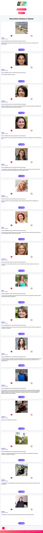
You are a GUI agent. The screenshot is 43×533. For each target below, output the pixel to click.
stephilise (3, 101)
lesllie (2, 290)
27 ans (6, 323)
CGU (30, 531)
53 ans (6, 260)
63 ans (6, 386)
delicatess (3, 448)
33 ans (6, 228)
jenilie (2, 227)
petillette (3, 195)
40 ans (6, 70)
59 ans (6, 196)
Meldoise (3, 322)
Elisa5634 (3, 416)
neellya (2, 132)
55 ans (6, 165)
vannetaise (3, 258)
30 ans (6, 449)
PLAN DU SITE (34, 531)
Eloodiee (3, 69)
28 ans (6, 291)
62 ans (6, 512)
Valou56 (3, 511)
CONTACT (40, 531)
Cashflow (3, 385)
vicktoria (3, 353)
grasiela (3, 164)
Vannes (2, 39)
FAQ (27, 531)
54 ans (6, 39)
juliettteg (3, 479)
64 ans (6, 102)
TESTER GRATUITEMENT (21, 9)
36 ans (6, 133)
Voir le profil (21, 49)
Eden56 (2, 37)
